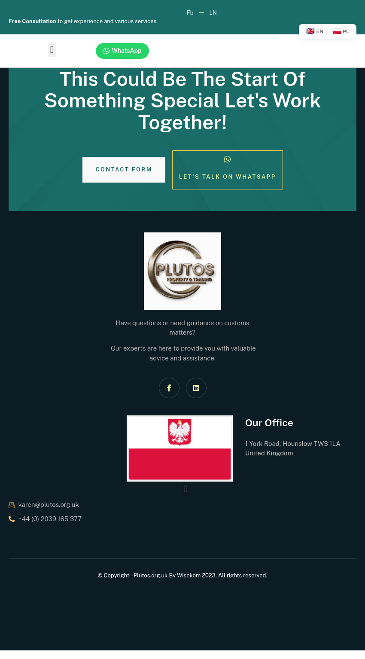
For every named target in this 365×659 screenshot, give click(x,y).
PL (341, 31)
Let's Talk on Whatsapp (227, 177)
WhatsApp (122, 51)
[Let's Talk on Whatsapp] (227, 159)
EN (314, 31)
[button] (52, 50)
